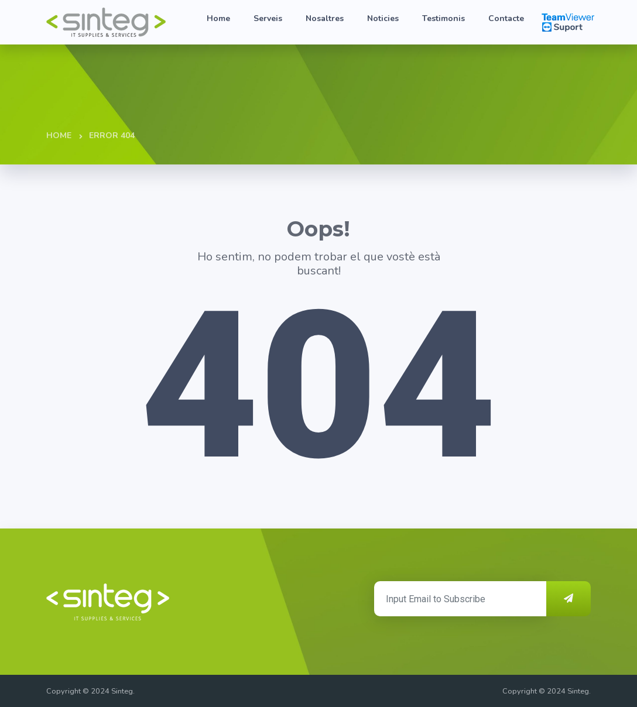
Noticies (383, 18)
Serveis (268, 18)
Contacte (506, 18)
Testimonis (443, 18)
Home (218, 18)
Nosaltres (325, 18)
